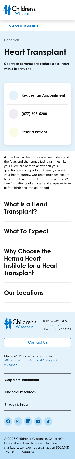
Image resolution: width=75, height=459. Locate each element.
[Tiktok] (48, 421)
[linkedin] (28, 421)
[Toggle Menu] (67, 10)
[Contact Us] (37, 342)
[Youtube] (38, 421)
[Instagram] (18, 421)
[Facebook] (8, 421)
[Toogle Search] (56, 10)
